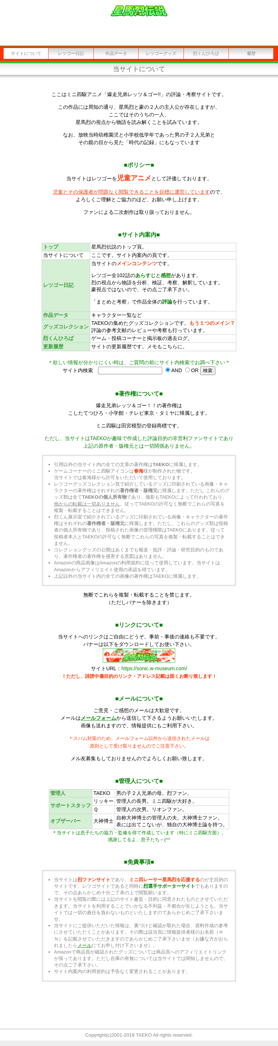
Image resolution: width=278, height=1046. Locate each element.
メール (84, 945)
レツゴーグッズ (161, 53)
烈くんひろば (206, 53)
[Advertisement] (139, 1005)
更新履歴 (53, 346)
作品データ (116, 53)
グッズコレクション (66, 327)
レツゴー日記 (71, 53)
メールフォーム (98, 718)
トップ (50, 247)
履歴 (251, 53)
